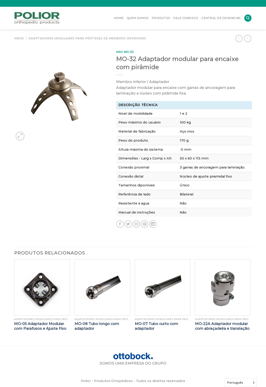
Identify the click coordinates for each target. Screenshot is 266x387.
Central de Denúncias (221, 18)
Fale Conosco (185, 18)
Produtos (161, 18)
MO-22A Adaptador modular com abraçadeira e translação (222, 326)
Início (19, 38)
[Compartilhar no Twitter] (128, 224)
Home (119, 18)
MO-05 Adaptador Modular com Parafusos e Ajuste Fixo (40, 326)
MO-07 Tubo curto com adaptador (156, 326)
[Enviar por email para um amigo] (136, 224)
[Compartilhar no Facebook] (120, 224)
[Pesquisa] (248, 18)
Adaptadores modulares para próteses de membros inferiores (87, 38)
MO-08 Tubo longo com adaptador (96, 326)
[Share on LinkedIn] (153, 224)
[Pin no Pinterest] (144, 224)
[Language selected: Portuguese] (241, 382)
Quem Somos (138, 18)
